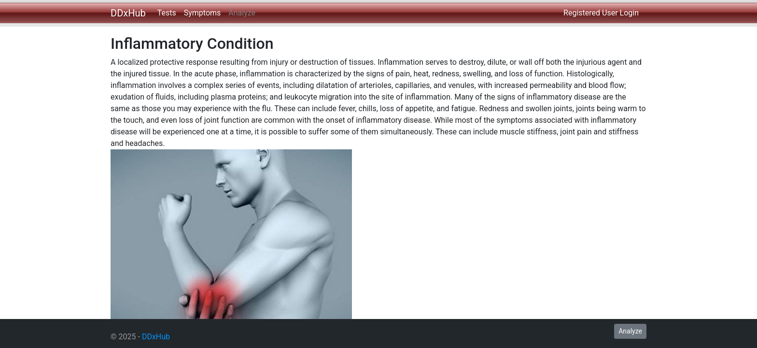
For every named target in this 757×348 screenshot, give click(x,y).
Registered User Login (601, 12)
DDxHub (128, 13)
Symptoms (202, 12)
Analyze (241, 12)
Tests (166, 12)
